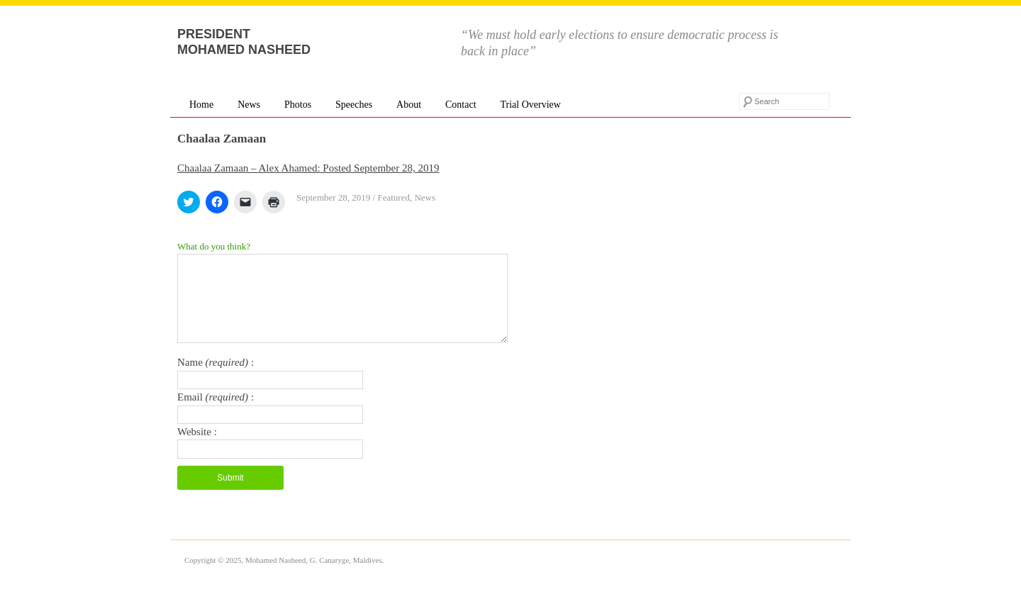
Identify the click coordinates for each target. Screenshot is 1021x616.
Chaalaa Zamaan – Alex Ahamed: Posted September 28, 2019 (308, 168)
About (408, 104)
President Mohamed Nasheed (244, 42)
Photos (297, 104)
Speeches (353, 104)
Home (201, 104)
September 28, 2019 (333, 197)
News (249, 104)
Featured (393, 197)
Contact (460, 104)
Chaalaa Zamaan (221, 138)
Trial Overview (530, 104)
